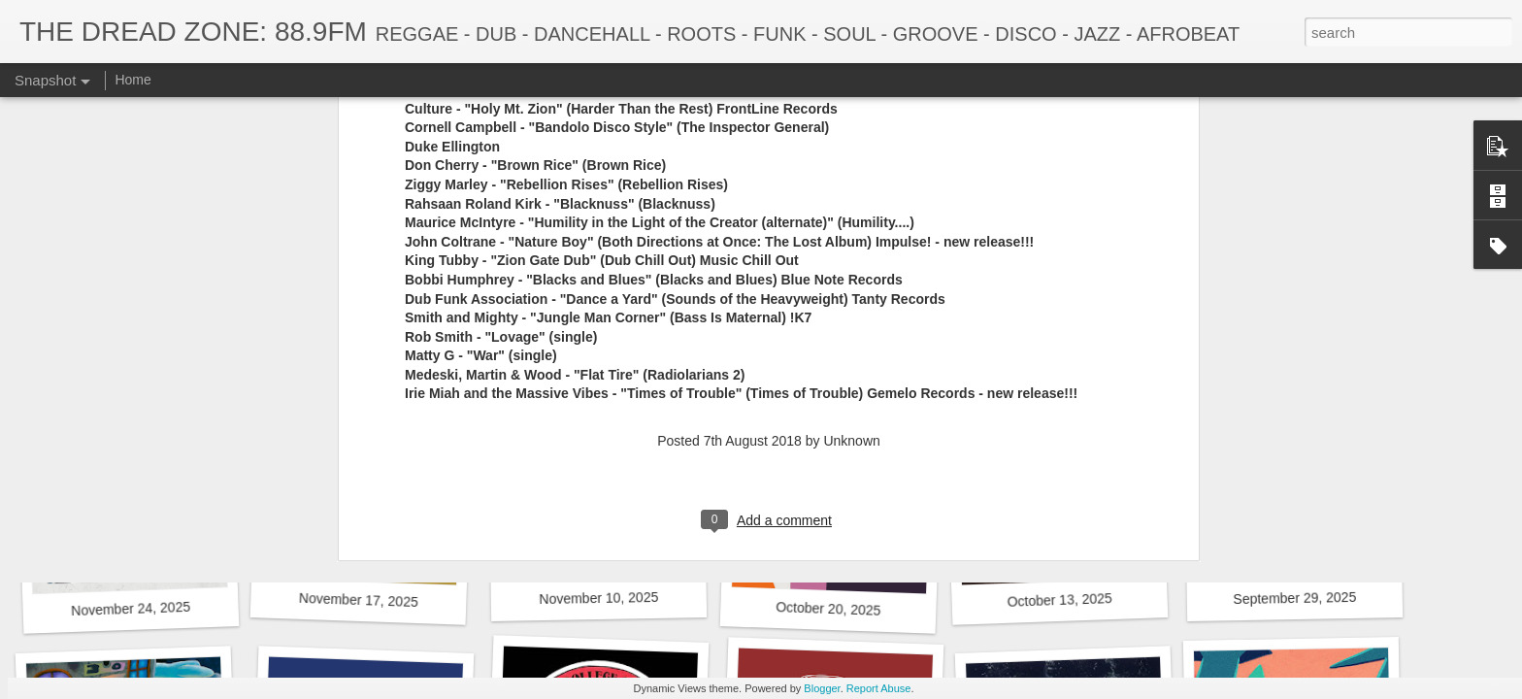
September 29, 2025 (1294, 598)
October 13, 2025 (1059, 600)
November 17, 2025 (358, 600)
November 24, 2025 (130, 608)
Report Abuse (878, 688)
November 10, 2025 (598, 598)
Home (132, 79)
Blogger (822, 688)
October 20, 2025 (828, 608)
